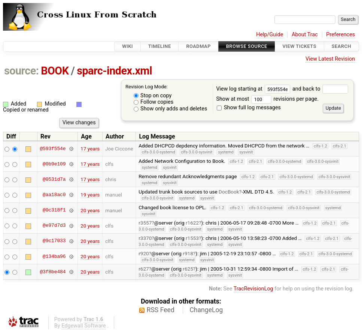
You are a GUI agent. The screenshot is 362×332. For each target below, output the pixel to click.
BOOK (55, 70)
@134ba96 (54, 256)
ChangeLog (206, 310)
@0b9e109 (54, 164)
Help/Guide (269, 34)
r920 (144, 253)
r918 (188, 253)
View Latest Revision (330, 59)
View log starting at (254, 89)
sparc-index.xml (114, 70)
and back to (320, 89)
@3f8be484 (53, 271)
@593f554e (53, 148)
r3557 (145, 223)
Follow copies (154, 102)
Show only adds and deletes (170, 109)
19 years (90, 195)
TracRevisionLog (253, 289)
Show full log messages (249, 107)
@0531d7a (54, 179)
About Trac (305, 34)
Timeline (159, 46)
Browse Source (246, 46)
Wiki (127, 46)
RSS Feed (160, 310)
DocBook (229, 192)
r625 (188, 269)
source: (21, 70)
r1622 (192, 223)
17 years (90, 149)
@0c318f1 (54, 210)
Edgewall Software (83, 326)
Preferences (340, 34)
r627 (144, 269)
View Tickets (299, 46)
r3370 (145, 238)
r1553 (192, 238)
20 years (90, 210)
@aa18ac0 (54, 194)
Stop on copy (153, 95)
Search (341, 46)
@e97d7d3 (54, 225)
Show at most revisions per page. (267, 99)
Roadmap (198, 46)
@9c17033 (54, 241)
